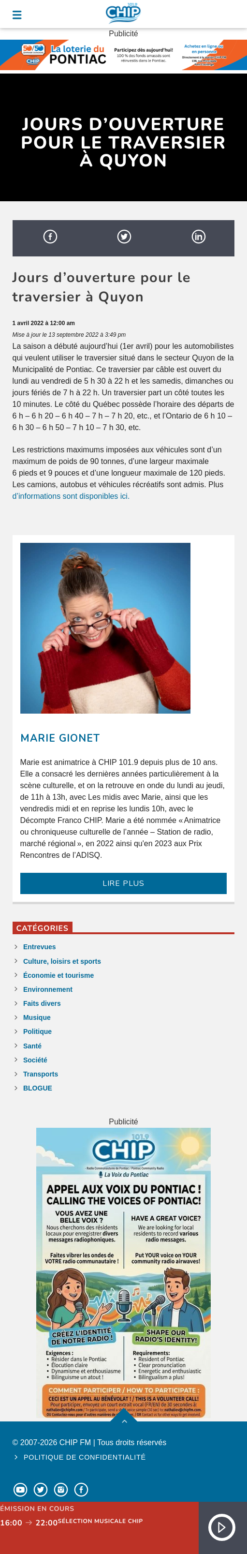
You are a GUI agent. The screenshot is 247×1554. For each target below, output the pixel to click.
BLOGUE (37, 1088)
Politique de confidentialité (85, 1457)
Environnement (48, 989)
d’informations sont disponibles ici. (71, 496)
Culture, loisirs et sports (62, 961)
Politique (37, 1031)
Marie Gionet (60, 738)
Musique (37, 1017)
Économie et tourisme (58, 975)
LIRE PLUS (123, 883)
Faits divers (42, 1003)
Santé (32, 1046)
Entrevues (39, 947)
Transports (40, 1074)
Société (35, 1060)
